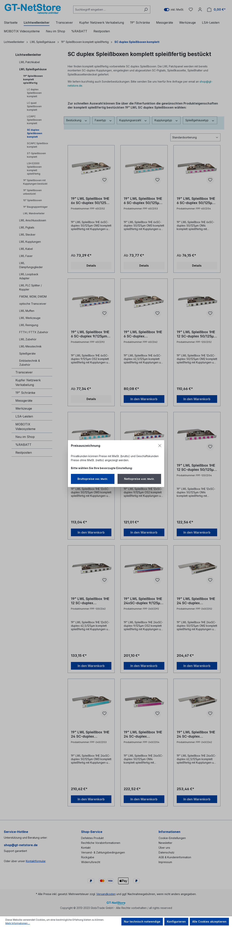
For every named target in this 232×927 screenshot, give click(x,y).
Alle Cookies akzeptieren (209, 921)
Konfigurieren (176, 921)
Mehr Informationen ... (17, 923)
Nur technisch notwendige (142, 921)
